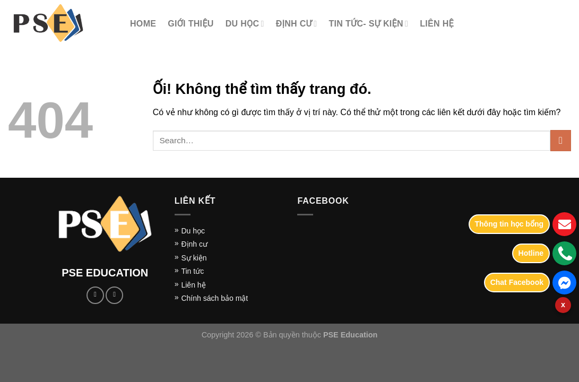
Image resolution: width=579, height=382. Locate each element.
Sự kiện (193, 258)
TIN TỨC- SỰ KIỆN (368, 24)
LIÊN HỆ (437, 23)
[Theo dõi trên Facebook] (95, 295)
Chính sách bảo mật (214, 298)
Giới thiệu (190, 23)
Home (143, 23)
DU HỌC (245, 24)
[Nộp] (560, 140)
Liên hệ (193, 285)
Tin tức (192, 271)
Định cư (296, 24)
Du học (193, 231)
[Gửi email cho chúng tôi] (114, 295)
